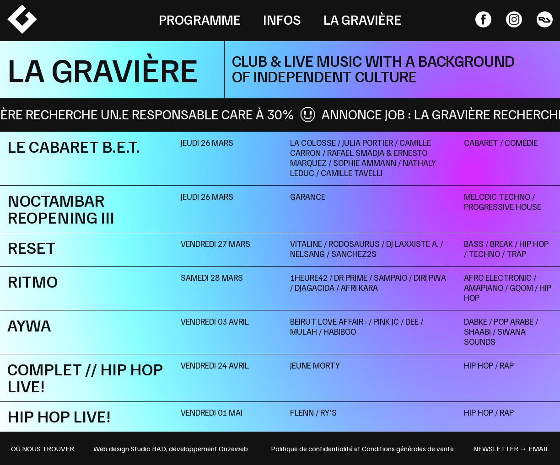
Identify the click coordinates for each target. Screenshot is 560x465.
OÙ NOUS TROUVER (42, 448)
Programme (200, 19)
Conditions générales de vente (408, 448)
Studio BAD (148, 448)
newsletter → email (511, 448)
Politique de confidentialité (312, 448)
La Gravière (362, 19)
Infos (282, 19)
